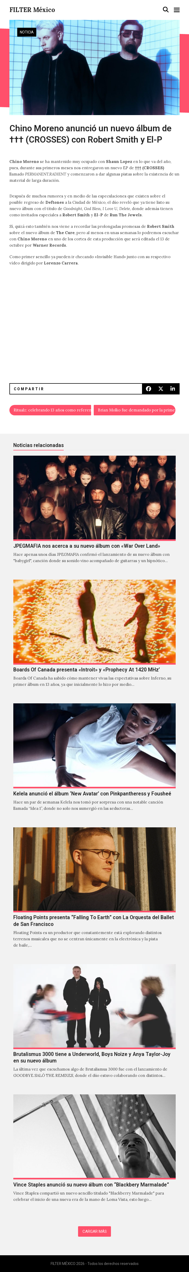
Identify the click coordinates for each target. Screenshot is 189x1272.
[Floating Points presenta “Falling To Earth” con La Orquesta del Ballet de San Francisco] (94, 893)
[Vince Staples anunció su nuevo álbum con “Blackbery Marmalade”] (94, 1153)
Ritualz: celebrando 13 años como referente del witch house (52, 410)
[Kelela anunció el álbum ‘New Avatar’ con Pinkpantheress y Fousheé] (94, 762)
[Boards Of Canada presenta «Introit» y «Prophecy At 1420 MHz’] (94, 639)
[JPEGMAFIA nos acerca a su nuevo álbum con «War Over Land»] (94, 515)
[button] (166, 10)
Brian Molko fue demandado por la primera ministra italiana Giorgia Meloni (136, 410)
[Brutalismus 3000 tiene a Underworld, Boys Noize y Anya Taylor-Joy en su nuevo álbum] (94, 1026)
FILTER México (32, 10)
